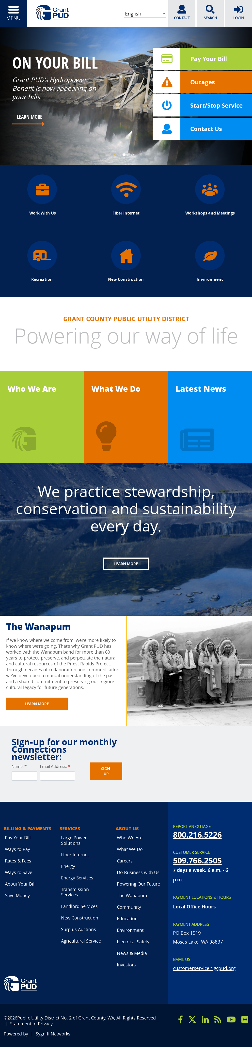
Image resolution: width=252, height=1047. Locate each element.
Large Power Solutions (74, 840)
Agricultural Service (81, 941)
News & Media (132, 953)
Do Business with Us (138, 872)
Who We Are (31, 388)
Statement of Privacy (31, 1024)
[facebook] (180, 1019)
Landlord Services (79, 906)
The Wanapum (132, 895)
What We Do (116, 388)
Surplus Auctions (78, 929)
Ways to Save (18, 872)
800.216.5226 (197, 834)
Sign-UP (106, 771)
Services (70, 828)
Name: (19, 766)
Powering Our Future (138, 884)
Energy (68, 866)
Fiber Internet (126, 195)
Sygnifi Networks (53, 1034)
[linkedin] (205, 1019)
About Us (127, 828)
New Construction (126, 261)
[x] (192, 1019)
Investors (126, 965)
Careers (125, 861)
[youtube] (231, 1019)
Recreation (42, 261)
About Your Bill (20, 884)
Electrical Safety (133, 942)
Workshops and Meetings (210, 195)
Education (127, 918)
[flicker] (244, 1019)
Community (129, 907)
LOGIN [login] (238, 12)
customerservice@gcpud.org (204, 968)
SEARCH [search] (210, 12)
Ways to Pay (17, 849)
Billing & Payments (27, 828)
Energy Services (77, 878)
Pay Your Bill (18, 838)
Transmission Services (75, 892)
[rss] (217, 1019)
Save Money (17, 895)
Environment (210, 261)
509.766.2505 (197, 860)
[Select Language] (145, 13)
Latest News (200, 388)
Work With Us (42, 195)
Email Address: (55, 766)
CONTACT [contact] (181, 12)
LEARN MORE (29, 117)
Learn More (126, 563)
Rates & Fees (18, 861)
